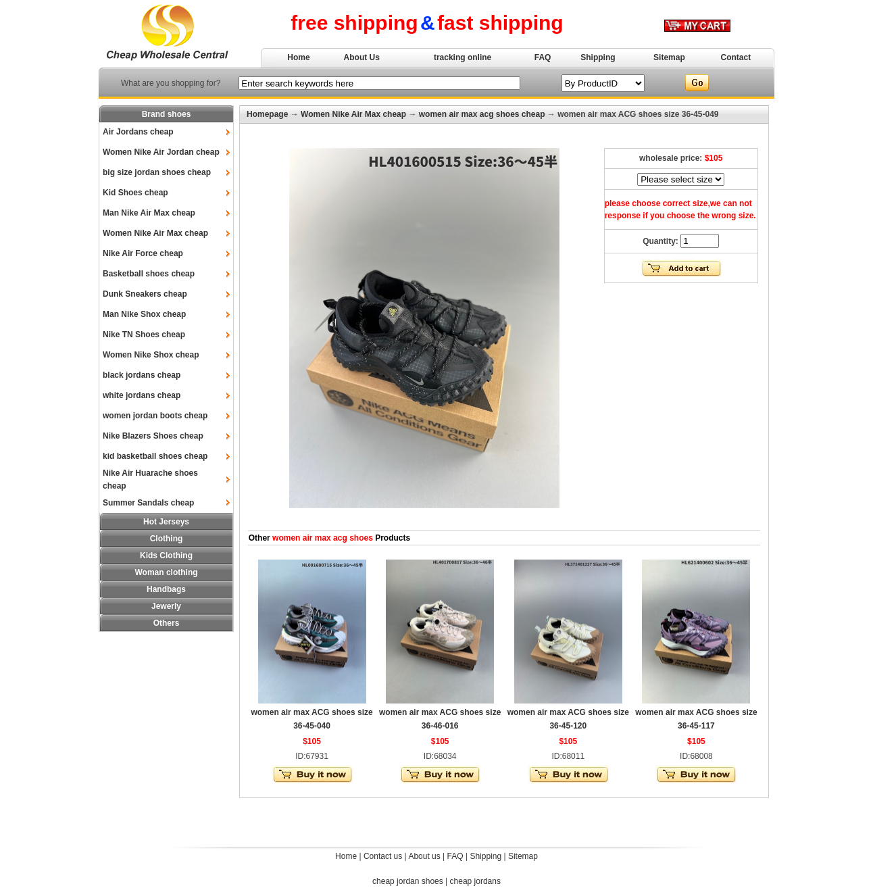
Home (298, 57)
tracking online (462, 57)
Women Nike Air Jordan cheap (161, 152)
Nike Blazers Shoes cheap (153, 436)
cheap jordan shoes (407, 881)
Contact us (383, 856)
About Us (362, 57)
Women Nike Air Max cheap (155, 233)
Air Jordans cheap (138, 132)
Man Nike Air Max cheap (149, 213)
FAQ (542, 57)
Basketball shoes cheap (149, 273)
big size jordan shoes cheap (157, 172)
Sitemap (669, 57)
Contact (736, 57)
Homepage (267, 114)
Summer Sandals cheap (148, 503)
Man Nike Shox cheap (144, 314)
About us (424, 856)
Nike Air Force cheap (143, 253)
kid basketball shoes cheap (155, 456)
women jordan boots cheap (155, 415)
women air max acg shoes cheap (482, 114)
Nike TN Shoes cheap (144, 334)
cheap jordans (475, 881)
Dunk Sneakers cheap (145, 294)
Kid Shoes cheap (135, 192)
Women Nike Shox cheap (151, 355)
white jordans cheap (141, 395)
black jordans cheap (141, 375)
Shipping (597, 57)
